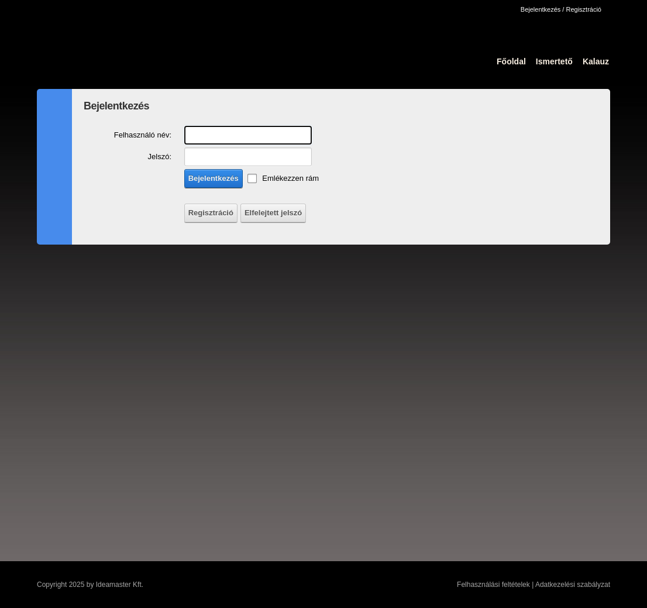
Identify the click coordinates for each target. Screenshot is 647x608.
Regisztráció (210, 212)
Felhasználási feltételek (493, 584)
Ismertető (554, 61)
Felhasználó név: (142, 134)
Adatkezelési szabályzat (572, 584)
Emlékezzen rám (290, 178)
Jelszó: (159, 156)
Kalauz (596, 61)
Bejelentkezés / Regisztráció (561, 9)
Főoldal (511, 61)
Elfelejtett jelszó (273, 212)
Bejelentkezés (213, 178)
